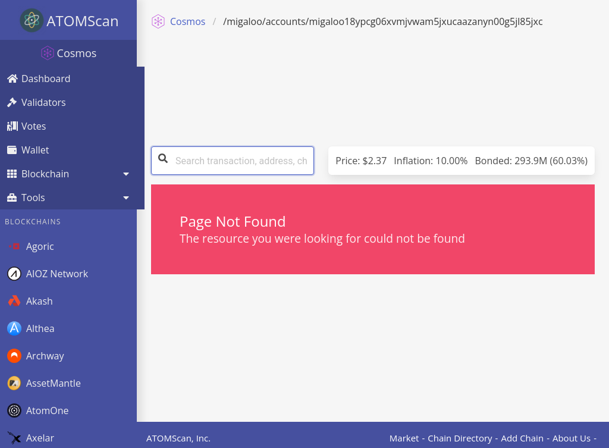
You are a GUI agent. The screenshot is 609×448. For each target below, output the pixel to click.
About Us (572, 438)
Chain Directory (460, 438)
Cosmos (178, 21)
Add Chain (522, 438)
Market (404, 438)
